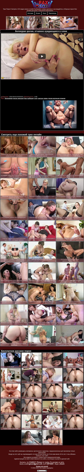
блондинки (9, 98)
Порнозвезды (52, 13)
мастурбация (29, 98)
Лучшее (38, 13)
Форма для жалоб (42, 466)
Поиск (44, 13)
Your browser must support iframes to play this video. (42, 64)
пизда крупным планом (56, 98)
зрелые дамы (43, 98)
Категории (30, 13)
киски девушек (18, 98)
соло (35, 98)
